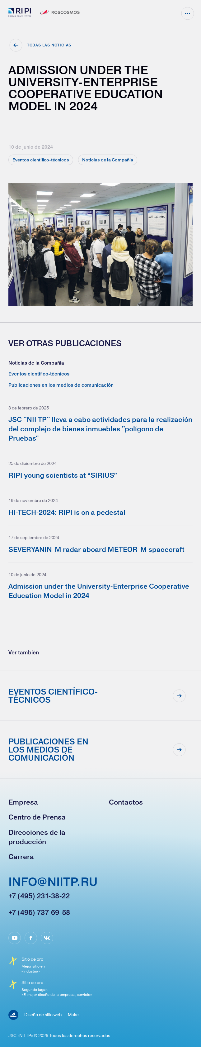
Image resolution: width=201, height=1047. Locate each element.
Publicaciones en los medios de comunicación (61, 385)
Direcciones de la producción (36, 837)
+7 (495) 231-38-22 (39, 896)
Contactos (126, 802)
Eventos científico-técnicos (38, 374)
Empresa (23, 802)
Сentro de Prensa (37, 817)
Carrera (21, 856)
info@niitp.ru (52, 882)
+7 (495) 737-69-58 (39, 912)
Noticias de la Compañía (36, 363)
